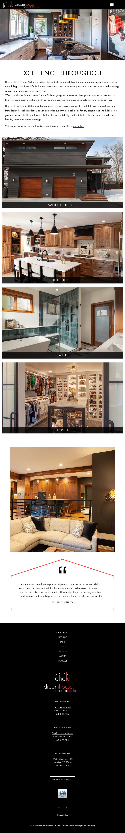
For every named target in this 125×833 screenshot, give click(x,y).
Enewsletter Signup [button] (62, 779)
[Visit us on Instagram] (66, 808)
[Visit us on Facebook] (58, 808)
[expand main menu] (112, 4)
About (62, 656)
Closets (62, 646)
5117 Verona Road (63, 707)
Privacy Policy (62, 815)
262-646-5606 (62, 765)
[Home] (21, 4)
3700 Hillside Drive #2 (62, 759)
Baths (62, 642)
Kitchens (62, 637)
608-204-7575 (63, 714)
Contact (62, 661)
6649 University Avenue (62, 733)
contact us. (78, 125)
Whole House (63, 632)
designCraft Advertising (86, 825)
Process (62, 651)
